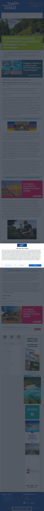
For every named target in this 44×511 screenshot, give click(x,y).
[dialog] (22, 255)
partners (7, 250)
